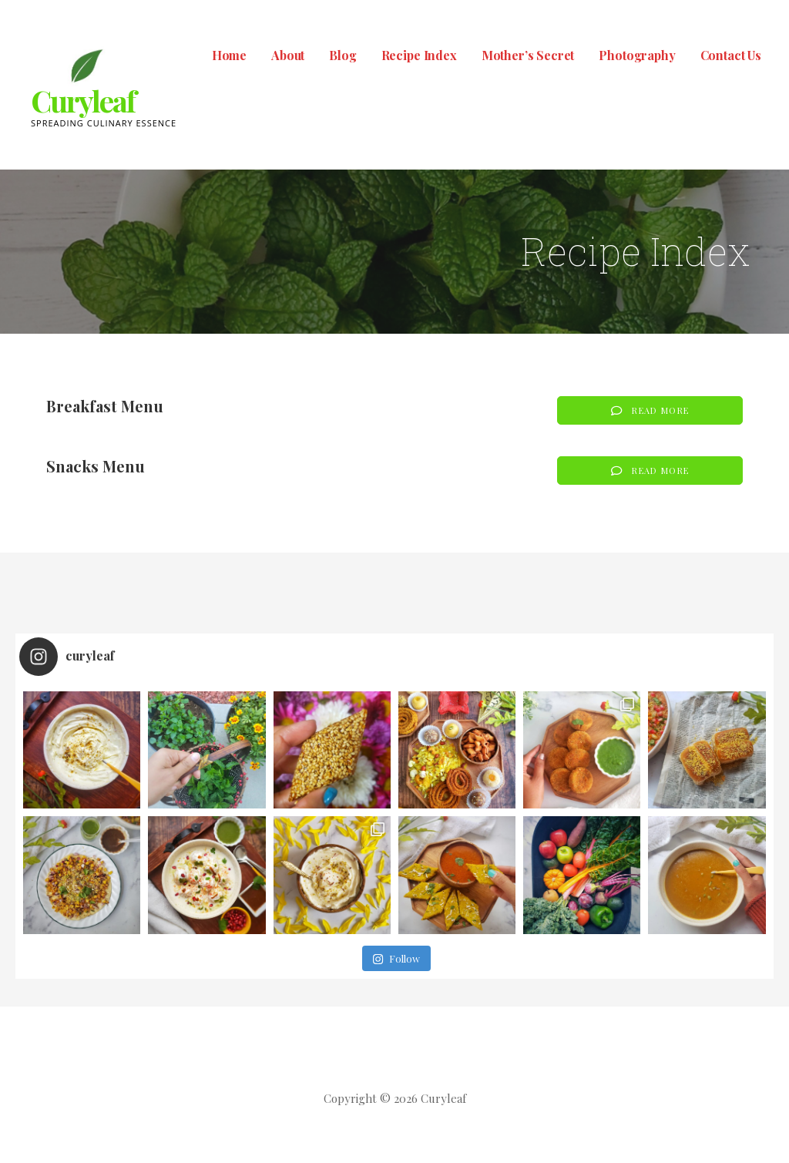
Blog (342, 55)
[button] (650, 410)
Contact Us (730, 55)
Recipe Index (419, 55)
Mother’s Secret (528, 55)
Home (229, 55)
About (287, 55)
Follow (396, 958)
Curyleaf (83, 100)
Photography (637, 55)
